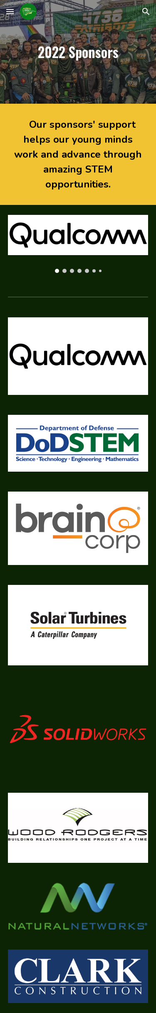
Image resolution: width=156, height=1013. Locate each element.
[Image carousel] (78, 244)
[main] (78, 52)
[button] (10, 11)
